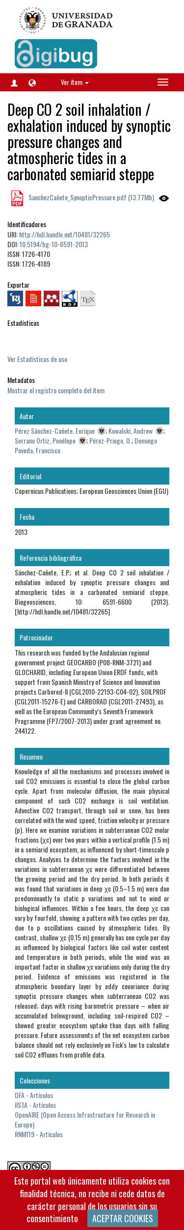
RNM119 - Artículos (39, 1134)
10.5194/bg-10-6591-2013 (54, 244)
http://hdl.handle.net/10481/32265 (64, 234)
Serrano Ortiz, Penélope (45, 440)
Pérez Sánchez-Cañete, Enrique (55, 430)
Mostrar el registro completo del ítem (56, 390)
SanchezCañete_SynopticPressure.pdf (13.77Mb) (90, 197)
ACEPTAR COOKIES (122, 1218)
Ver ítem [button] (75, 82)
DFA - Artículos (34, 1095)
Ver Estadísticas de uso (37, 359)
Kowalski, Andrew (130, 430)
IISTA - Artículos (35, 1105)
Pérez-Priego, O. (110, 440)
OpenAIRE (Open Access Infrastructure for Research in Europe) (85, 1119)
